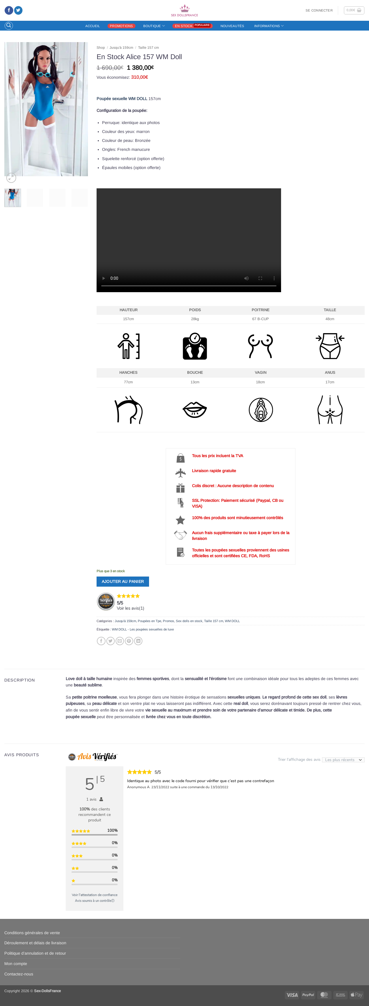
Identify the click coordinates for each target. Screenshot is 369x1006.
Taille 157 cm (148, 48)
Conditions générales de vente (32, 932)
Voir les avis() (130, 608)
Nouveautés (232, 26)
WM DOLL (232, 621)
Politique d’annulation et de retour (35, 953)
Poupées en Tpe (149, 621)
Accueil (92, 26)
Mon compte (15, 963)
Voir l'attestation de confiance (94, 895)
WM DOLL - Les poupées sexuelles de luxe (143, 629)
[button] (319, 10)
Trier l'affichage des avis (321, 759)
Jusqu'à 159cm (121, 48)
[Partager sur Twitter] (110, 641)
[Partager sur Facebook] (101, 641)
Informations (269, 26)
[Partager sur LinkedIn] (138, 641)
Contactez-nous (18, 974)
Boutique (154, 26)
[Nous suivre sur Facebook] (9, 10)
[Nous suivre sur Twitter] (18, 10)
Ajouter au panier (123, 581)
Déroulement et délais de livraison (35, 943)
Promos (168, 621)
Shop (101, 48)
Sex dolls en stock (189, 621)
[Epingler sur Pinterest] (129, 641)
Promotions (121, 26)
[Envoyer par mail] (120, 641)
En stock (184, 26)
